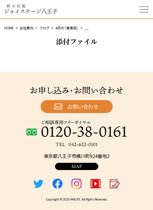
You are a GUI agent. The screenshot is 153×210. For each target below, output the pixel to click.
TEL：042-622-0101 (76, 144)
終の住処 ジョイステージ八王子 (30, 9)
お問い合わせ (83, 106)
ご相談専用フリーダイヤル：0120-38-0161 (77, 128)
